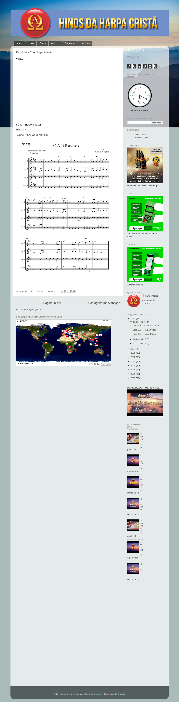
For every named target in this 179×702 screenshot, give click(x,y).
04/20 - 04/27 (139, 339)
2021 (133, 361)
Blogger (121, 694)
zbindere (98, 694)
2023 (133, 353)
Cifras (42, 43)
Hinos (31, 43)
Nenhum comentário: (46, 291)
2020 (133, 365)
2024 (133, 349)
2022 (133, 357)
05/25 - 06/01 (139, 322)
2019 (133, 369)
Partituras (70, 43)
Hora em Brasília (139, 110)
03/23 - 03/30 (139, 343)
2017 (133, 378)
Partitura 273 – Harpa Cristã (34, 52)
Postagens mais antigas (104, 303)
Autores (55, 43)
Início (19, 43)
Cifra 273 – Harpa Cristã (144, 330)
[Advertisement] (145, 635)
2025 (133, 318)
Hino (18, 129)
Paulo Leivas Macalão (36, 134)
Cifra (25, 129)
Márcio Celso (151, 296)
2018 (133, 374)
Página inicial (52, 303)
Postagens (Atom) (32, 309)
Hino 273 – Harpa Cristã (144, 334)
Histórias (85, 43)
